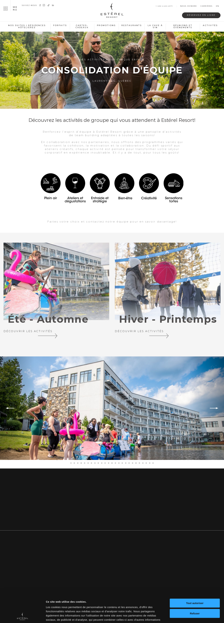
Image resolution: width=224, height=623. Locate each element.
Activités (210, 25)
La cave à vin (155, 26)
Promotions (106, 25)
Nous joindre (188, 6)
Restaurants (131, 25)
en (217, 6)
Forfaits (60, 25)
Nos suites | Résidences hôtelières (27, 26)
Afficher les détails (57, 616)
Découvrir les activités (32, 332)
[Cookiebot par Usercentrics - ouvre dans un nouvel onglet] (22, 616)
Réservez (201, 15)
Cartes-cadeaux (82, 26)
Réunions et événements (182, 26)
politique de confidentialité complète (92, 602)
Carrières (206, 6)
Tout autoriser (195, 577)
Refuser (195, 587)
